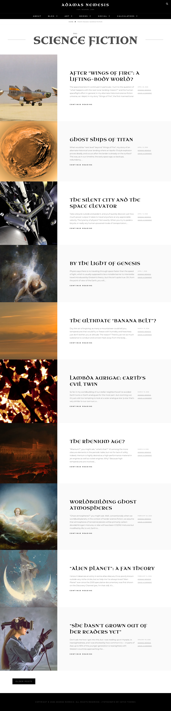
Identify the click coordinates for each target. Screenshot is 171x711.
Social (102, 16)
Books (83, 16)
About (37, 16)
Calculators (126, 16)
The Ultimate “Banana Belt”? (113, 321)
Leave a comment (145, 93)
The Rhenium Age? (97, 441)
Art (67, 16)
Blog (51, 16)
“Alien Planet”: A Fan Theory (112, 568)
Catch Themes (128, 702)
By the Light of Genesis (105, 263)
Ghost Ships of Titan (101, 140)
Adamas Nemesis (85, 5)
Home (71, 22)
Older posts (24, 681)
